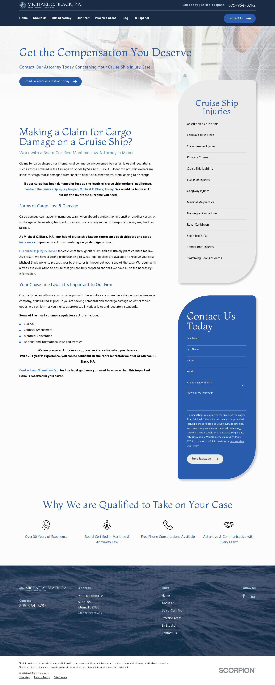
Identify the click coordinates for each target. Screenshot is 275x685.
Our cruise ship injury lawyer (38, 251)
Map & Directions (90, 613)
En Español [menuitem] (141, 18)
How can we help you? (200, 393)
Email (190, 372)
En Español (169, 625)
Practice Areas (171, 618)
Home (166, 595)
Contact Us (169, 633)
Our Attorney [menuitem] (61, 18)
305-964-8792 (242, 5)
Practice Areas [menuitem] (105, 18)
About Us (168, 603)
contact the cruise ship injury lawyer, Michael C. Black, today (69, 189)
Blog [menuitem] (124, 18)
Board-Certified (172, 610)
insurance (26, 242)
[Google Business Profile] (253, 596)
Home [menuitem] (23, 18)
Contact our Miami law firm (39, 370)
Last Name (193, 349)
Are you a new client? (199, 383)
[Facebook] (243, 596)
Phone (190, 360)
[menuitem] (216, 124)
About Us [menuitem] (39, 18)
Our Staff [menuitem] (83, 18)
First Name (193, 338)
